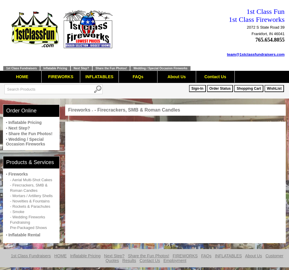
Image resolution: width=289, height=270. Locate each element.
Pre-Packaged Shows (28, 227)
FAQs (138, 76)
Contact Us (215, 76)
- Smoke (17, 212)
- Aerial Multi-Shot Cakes (31, 180)
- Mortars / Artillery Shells (31, 196)
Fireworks (18, 174)
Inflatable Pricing (55, 68)
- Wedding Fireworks (27, 217)
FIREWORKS (60, 76)
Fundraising (20, 222)
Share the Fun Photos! (111, 68)
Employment (174, 260)
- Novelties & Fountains (30, 201)
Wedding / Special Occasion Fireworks (160, 68)
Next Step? (81, 68)
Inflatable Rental (24, 235)
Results (129, 260)
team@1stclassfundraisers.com (256, 54)
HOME (22, 76)
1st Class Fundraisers (21, 68)
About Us (177, 76)
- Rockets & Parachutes (30, 206)
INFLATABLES (99, 76)
